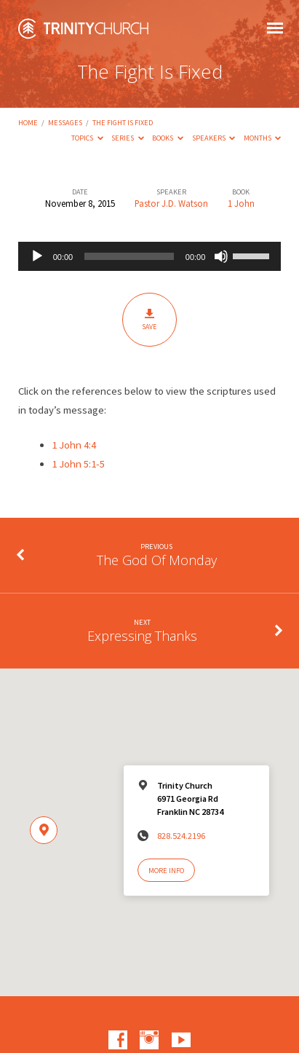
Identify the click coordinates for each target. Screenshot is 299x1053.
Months (263, 138)
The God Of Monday (157, 560)
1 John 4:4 (74, 444)
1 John (241, 203)
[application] (150, 256)
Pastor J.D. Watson (171, 203)
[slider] (129, 256)
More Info (166, 870)
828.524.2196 (181, 835)
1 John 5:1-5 (78, 463)
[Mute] (221, 256)
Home (28, 122)
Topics (87, 138)
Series (127, 138)
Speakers (214, 138)
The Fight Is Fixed (122, 122)
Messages (65, 122)
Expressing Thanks (142, 635)
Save (149, 319)
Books (167, 138)
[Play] (37, 256)
